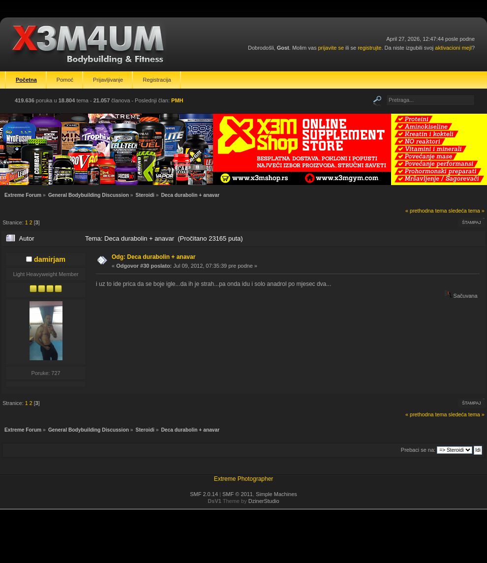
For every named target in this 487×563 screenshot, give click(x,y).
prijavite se (331, 48)
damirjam (49, 259)
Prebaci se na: (418, 450)
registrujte (369, 48)
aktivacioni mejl (453, 48)
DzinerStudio (263, 501)
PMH (177, 100)
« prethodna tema (426, 211)
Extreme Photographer (244, 478)
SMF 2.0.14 (204, 494)
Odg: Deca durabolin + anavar (153, 256)
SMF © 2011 (237, 494)
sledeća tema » (467, 211)
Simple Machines (276, 494)
